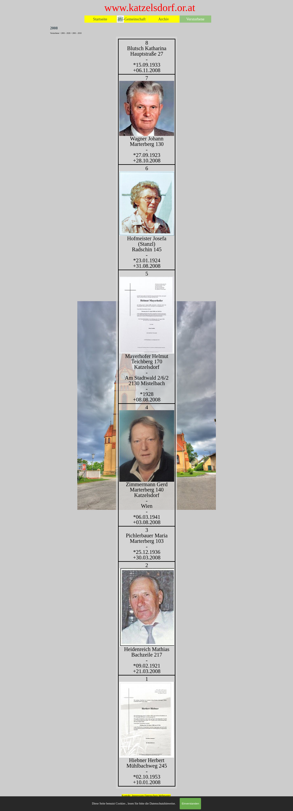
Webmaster (165, 795)
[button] (146, 607)
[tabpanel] (146, 413)
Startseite (100, 19)
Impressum (138, 795)
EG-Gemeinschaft (132, 19)
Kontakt (126, 795)
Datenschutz (151, 795)
